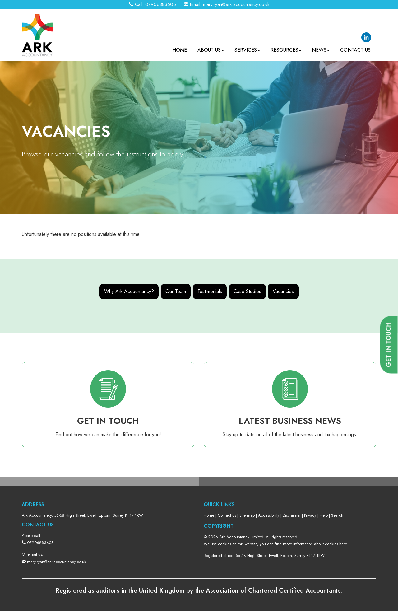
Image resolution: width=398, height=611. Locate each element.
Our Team (175, 291)
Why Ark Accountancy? (129, 291)
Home (179, 50)
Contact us (355, 50)
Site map (247, 515)
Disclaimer (292, 515)
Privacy (310, 515)
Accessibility (268, 515)
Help (324, 515)
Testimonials (209, 291)
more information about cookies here (315, 544)
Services (247, 50)
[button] (389, 345)
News (321, 50)
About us (210, 50)
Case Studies (247, 291)
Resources (286, 50)
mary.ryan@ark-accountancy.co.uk (236, 4)
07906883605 (160, 4)
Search (337, 515)
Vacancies (283, 291)
